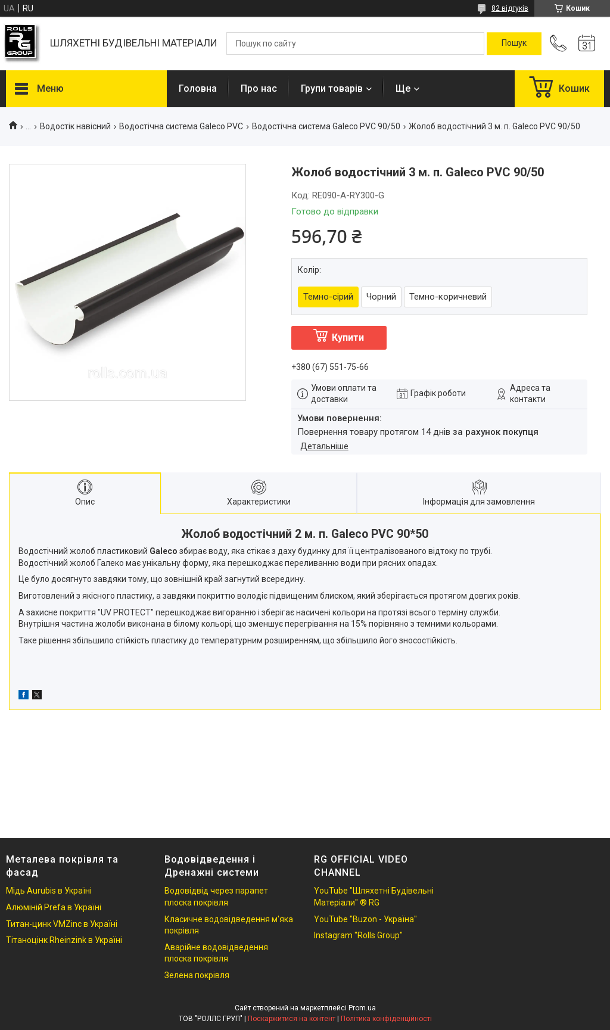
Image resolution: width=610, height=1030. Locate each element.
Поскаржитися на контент (291, 1019)
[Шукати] (514, 43)
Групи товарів (332, 88)
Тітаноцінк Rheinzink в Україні (64, 940)
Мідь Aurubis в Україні (49, 890)
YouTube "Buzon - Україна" (365, 919)
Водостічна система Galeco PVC (181, 126)
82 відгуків (509, 8)
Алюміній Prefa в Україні (53, 907)
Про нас (259, 88)
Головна (198, 88)
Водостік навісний (75, 126)
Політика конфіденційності (386, 1019)
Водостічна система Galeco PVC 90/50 (326, 126)
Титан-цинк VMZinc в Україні (61, 924)
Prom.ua (362, 1008)
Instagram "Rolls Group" (358, 935)
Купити (348, 337)
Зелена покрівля (196, 975)
